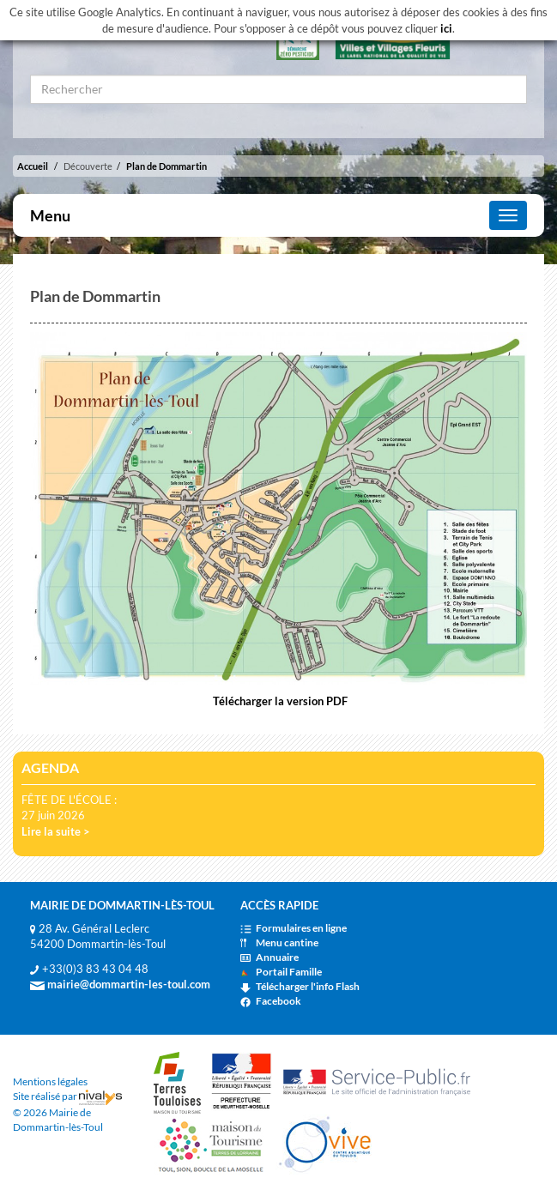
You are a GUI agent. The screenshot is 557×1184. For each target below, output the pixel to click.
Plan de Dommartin (166, 166)
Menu (50, 215)
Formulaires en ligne (293, 927)
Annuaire (269, 957)
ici (446, 28)
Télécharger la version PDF (279, 701)
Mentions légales (50, 1081)
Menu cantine (279, 942)
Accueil (32, 166)
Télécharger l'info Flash (300, 986)
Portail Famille (281, 971)
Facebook (270, 1000)
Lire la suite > (55, 831)
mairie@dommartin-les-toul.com (120, 984)
